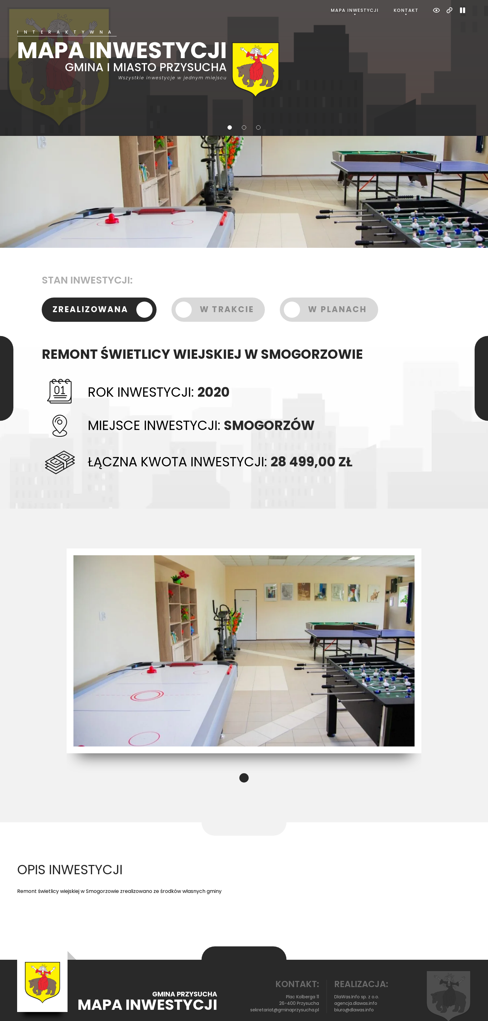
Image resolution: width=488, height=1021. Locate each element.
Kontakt (406, 10)
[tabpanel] (244, 51)
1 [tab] (230, 102)
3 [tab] (258, 102)
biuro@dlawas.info (354, 985)
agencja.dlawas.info (355, 978)
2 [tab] (244, 102)
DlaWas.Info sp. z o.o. (356, 972)
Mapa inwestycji (354, 10)
